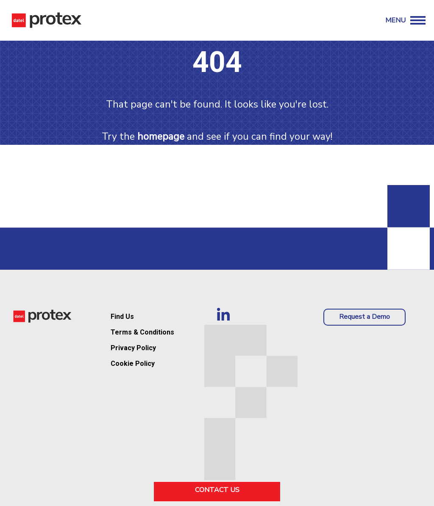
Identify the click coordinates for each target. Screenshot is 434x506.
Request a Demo (364, 316)
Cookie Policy (133, 363)
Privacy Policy (133, 348)
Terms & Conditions (142, 332)
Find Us (122, 316)
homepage (160, 136)
